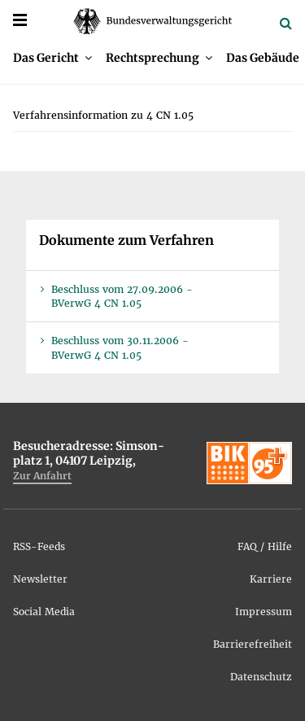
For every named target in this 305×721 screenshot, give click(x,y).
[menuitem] (52, 58)
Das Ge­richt (46, 57)
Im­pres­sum (263, 611)
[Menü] (20, 20)
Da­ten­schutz (261, 677)
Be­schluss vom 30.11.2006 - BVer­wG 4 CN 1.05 (120, 347)
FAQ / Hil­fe (264, 546)
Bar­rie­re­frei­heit (252, 644)
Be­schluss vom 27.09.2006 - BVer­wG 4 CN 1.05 (122, 296)
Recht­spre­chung (152, 57)
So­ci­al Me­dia (44, 611)
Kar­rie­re (271, 579)
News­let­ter (40, 579)
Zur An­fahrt (42, 476)
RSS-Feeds (39, 546)
